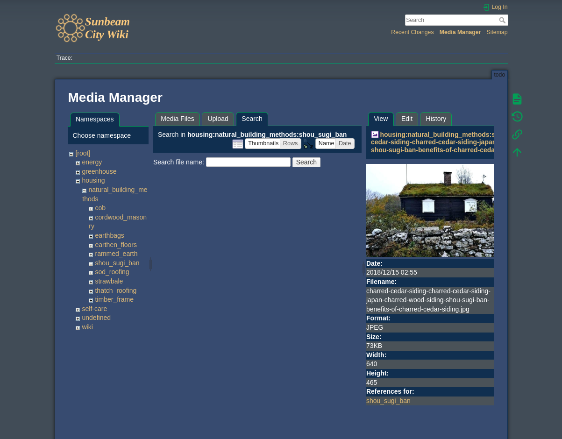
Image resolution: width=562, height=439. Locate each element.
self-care (94, 308)
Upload (217, 118)
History (436, 118)
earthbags (109, 235)
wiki (87, 327)
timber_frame (114, 299)
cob (100, 208)
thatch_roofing (115, 290)
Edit (407, 118)
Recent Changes (412, 32)
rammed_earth (116, 253)
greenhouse (99, 171)
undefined (96, 317)
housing (93, 180)
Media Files (177, 118)
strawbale (109, 281)
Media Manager (460, 32)
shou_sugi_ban (117, 263)
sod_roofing (112, 272)
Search (503, 20)
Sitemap (497, 32)
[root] (82, 153)
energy (92, 162)
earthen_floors (116, 244)
